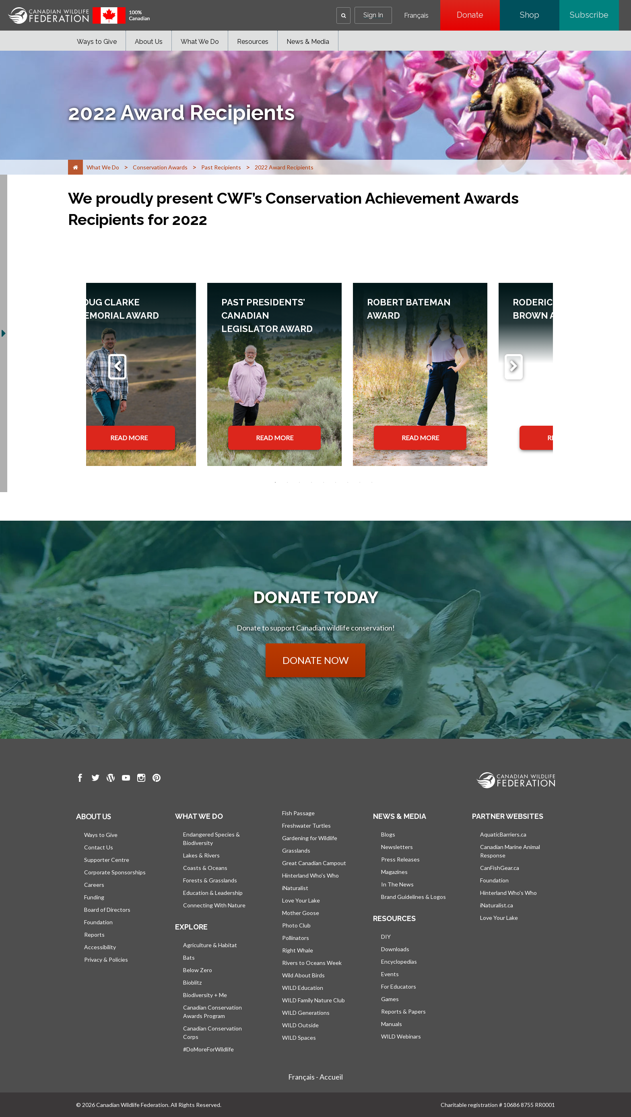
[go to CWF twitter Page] (95, 779)
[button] (343, 15)
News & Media (308, 41)
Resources (252, 41)
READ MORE (129, 437)
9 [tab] (372, 482)
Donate (478, 15)
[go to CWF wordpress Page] (111, 779)
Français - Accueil (315, 1076)
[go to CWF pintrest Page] (157, 779)
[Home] (75, 167)
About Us (149, 41)
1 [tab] (275, 482)
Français (416, 15)
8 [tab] (360, 482)
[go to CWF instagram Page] (141, 779)
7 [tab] (348, 482)
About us (93, 816)
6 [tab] (336, 482)
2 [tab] (287, 482)
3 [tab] (299, 482)
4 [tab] (311, 482)
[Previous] (117, 366)
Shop (539, 15)
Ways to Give (97, 41)
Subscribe (594, 15)
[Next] (514, 366)
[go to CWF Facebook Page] (80, 779)
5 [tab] (324, 482)
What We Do (200, 41)
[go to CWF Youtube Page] (126, 779)
